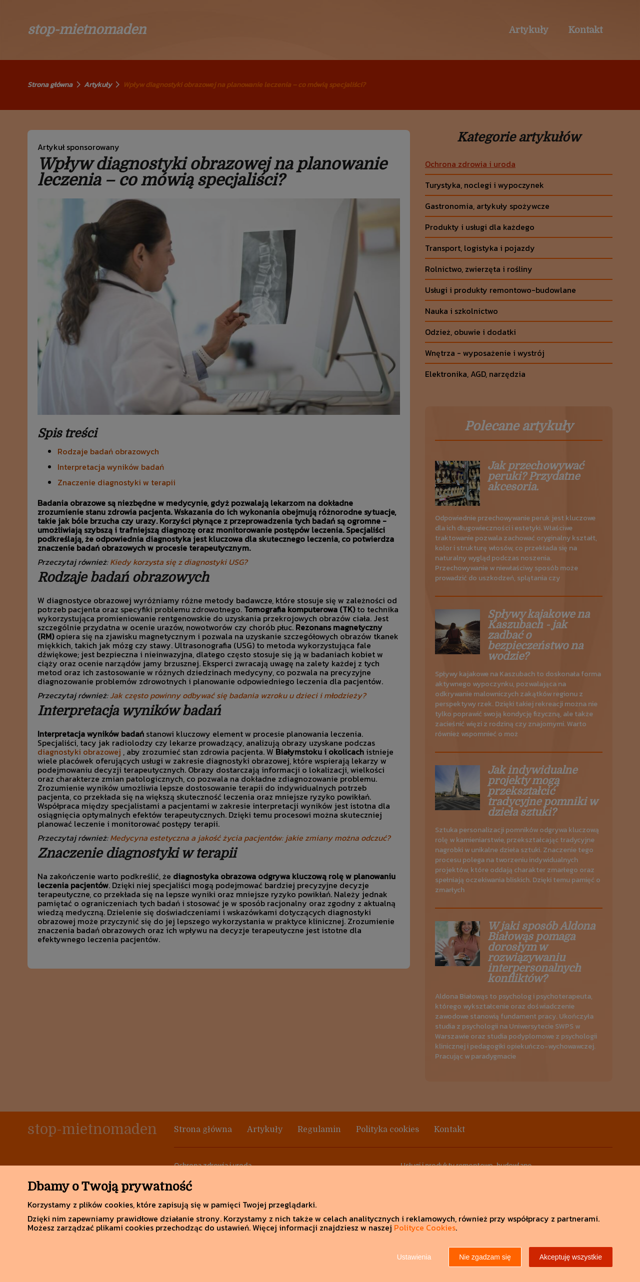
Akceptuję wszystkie (571, 1257)
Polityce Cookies (425, 1228)
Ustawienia (414, 1257)
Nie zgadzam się (485, 1257)
